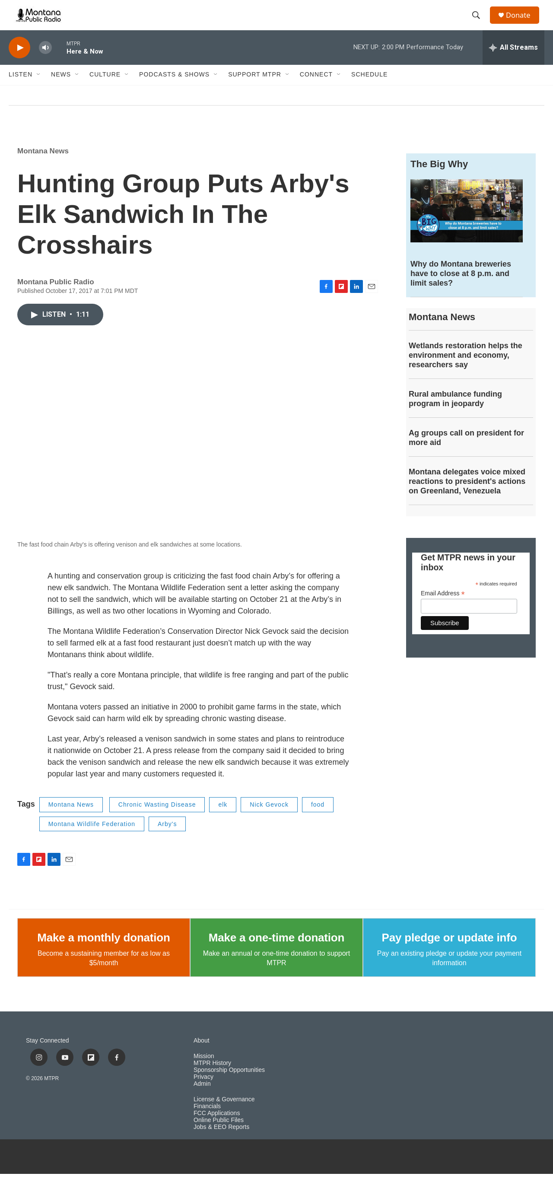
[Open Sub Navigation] (38, 89)
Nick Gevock (269, 819)
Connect (316, 89)
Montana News (43, 166)
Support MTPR (254, 89)
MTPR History (212, 1078)
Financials (207, 1121)
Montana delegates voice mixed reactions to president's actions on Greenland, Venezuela (467, 496)
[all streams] (513, 62)
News (61, 89)
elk (222, 819)
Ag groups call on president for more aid (466, 453)
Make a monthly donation (103, 952)
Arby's (167, 839)
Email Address (443, 608)
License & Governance (224, 1114)
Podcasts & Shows (174, 89)
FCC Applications (217, 1128)
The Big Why (439, 179)
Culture (105, 89)
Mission (204, 1071)
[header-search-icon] (479, 23)
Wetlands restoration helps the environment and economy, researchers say (465, 370)
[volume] (45, 63)
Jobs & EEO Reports (221, 1142)
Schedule (369, 89)
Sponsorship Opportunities (229, 1085)
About (202, 1055)
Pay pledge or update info (449, 952)
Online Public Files (219, 1135)
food (317, 819)
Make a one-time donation (276, 952)
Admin (202, 1099)
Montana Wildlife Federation (91, 839)
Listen (20, 89)
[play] (19, 63)
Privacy (203, 1092)
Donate (522, 22)
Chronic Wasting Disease (157, 819)
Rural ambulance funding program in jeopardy (455, 414)
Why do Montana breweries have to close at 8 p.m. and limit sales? (460, 288)
